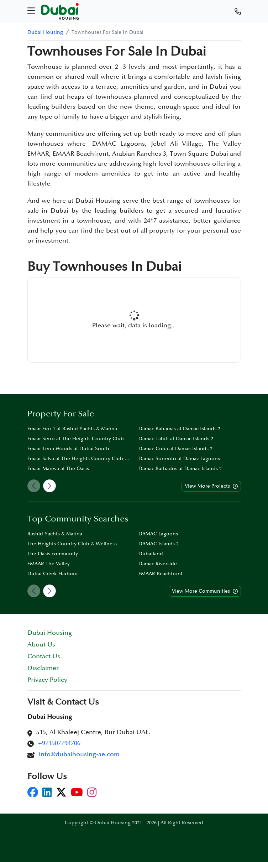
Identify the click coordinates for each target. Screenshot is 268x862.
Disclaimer (43, 668)
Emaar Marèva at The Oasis (58, 468)
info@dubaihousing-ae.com (79, 754)
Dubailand (150, 553)
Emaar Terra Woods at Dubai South (68, 448)
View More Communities (205, 591)
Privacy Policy (47, 680)
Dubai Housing (45, 32)
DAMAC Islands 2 (158, 543)
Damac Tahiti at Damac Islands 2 (175, 438)
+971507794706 (59, 743)
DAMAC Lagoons (158, 533)
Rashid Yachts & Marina (54, 533)
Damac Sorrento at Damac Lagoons (179, 458)
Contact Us (43, 656)
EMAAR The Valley (48, 563)
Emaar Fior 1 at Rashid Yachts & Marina (72, 428)
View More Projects (211, 486)
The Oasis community (52, 553)
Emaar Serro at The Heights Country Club (75, 438)
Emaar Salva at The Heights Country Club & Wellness (78, 458)
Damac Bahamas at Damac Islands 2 (179, 428)
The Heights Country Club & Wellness (72, 543)
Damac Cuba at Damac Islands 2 (175, 448)
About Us (41, 645)
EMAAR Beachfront (160, 573)
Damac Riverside (157, 563)
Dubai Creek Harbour (52, 573)
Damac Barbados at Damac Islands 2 (180, 468)
